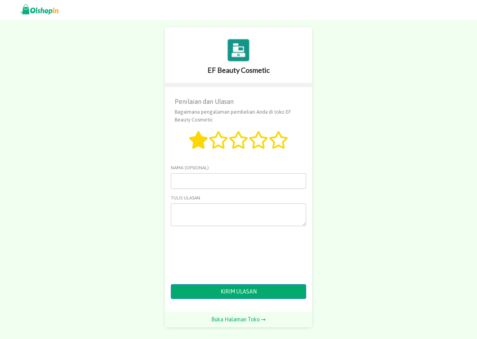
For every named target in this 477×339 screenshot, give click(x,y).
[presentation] (230, 255)
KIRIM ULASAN (239, 291)
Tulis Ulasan (185, 198)
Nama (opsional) (190, 167)
